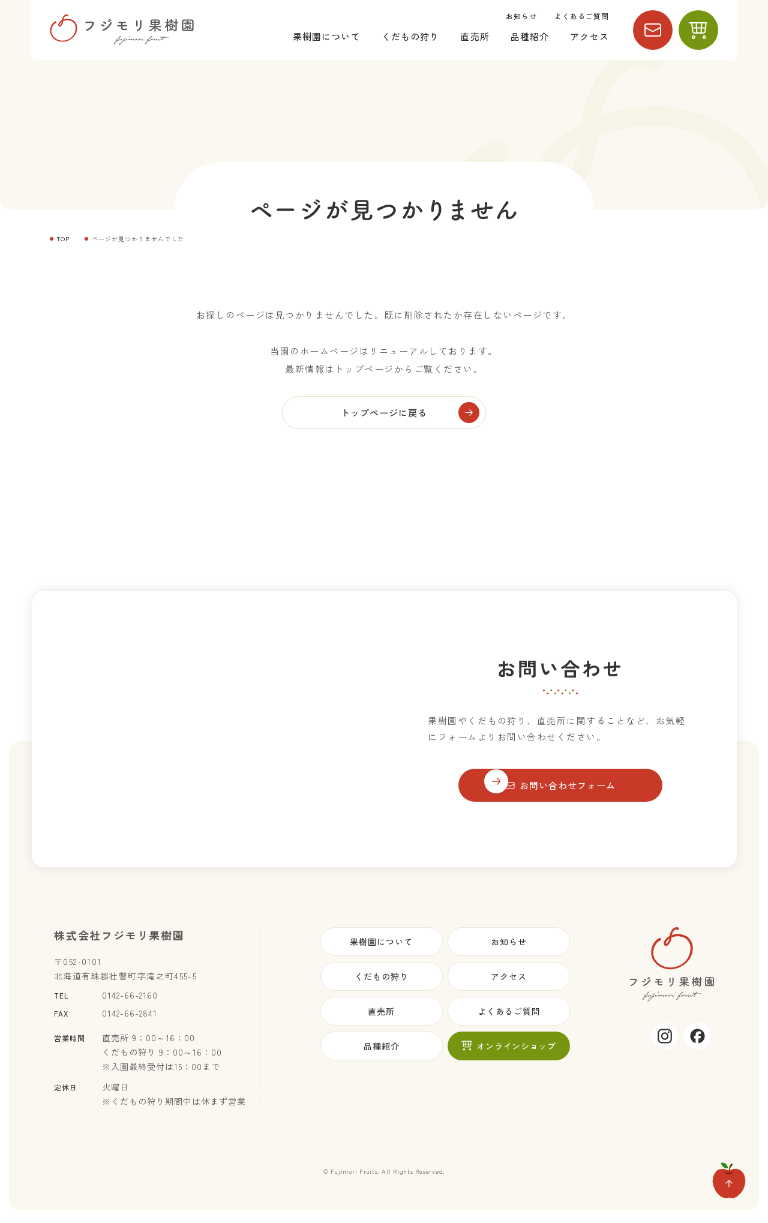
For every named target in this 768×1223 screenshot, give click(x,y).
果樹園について (327, 36)
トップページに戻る (384, 414)
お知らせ (521, 16)
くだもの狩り (411, 36)
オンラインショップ (508, 1049)
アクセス (589, 36)
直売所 (474, 36)
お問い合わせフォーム (560, 788)
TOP (63, 238)
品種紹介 (530, 36)
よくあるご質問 (581, 16)
